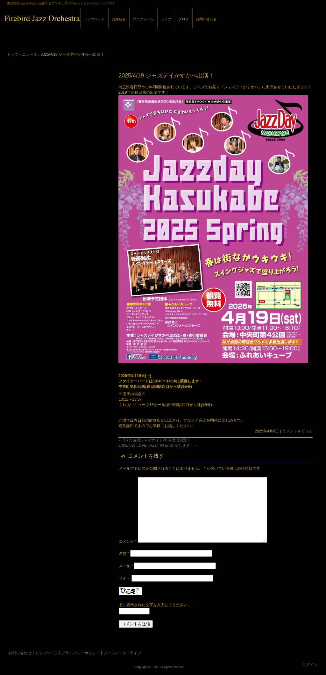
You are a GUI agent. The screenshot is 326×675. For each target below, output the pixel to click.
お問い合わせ (206, 19)
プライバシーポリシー (80, 653)
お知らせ (119, 19)
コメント (128, 541)
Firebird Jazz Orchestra (77, 25)
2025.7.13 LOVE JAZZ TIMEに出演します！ (158, 445)
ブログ (183, 19)
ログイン (309, 665)
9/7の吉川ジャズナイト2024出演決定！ (154, 440)
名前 (124, 553)
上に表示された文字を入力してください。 (155, 605)
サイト (124, 578)
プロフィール (143, 19)
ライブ (166, 19)
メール (126, 566)
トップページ (94, 19)
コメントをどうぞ (297, 431)
